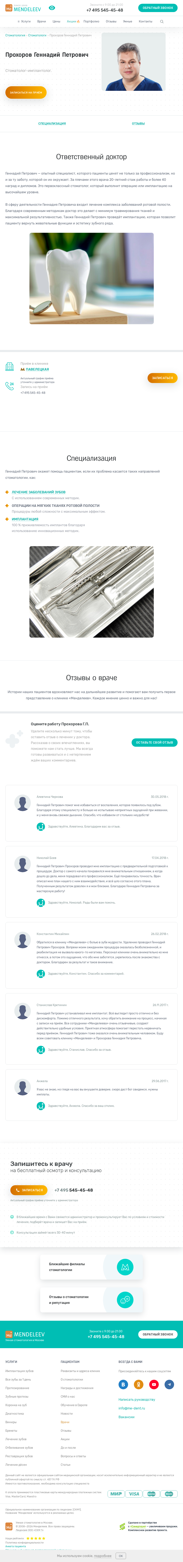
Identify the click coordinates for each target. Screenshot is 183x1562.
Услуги (26, 21)
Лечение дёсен (16, 1465)
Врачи (41, 21)
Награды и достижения (77, 1388)
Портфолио (91, 21)
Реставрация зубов (19, 1456)
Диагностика (14, 1413)
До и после (68, 1448)
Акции (73, 21)
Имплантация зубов (19, 1371)
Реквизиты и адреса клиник (80, 1371)
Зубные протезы (16, 1396)
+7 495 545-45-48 (104, 10)
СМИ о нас (68, 1396)
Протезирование (17, 1388)
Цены (56, 21)
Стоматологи (37, 35)
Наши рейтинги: (25, 1538)
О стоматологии (72, 1379)
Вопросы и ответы (73, 1456)
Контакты (145, 21)
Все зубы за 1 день (18, 1379)
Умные (127, 21)
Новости (67, 1413)
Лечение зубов (16, 1439)
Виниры (11, 1422)
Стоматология (15, 35)
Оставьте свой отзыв (154, 742)
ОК (121, 1556)
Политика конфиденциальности (24, 1542)
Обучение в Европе (74, 1405)
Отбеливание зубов (19, 1448)
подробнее (102, 1556)
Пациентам (70, 1362)
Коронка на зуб (16, 1405)
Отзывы (111, 21)
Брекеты (11, 1431)
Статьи (65, 1465)
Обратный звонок (158, 8)
